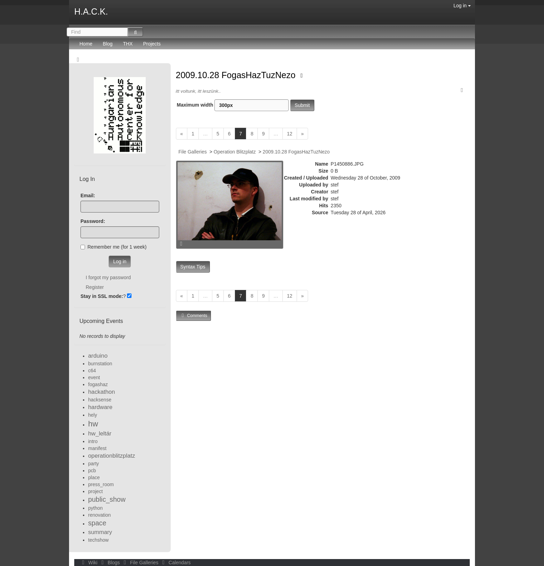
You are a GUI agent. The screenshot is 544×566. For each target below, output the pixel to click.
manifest (97, 448)
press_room (101, 484)
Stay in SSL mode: (101, 296)
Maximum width (233, 105)
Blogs (110, 562)
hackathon (101, 392)
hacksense (99, 399)
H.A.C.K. (91, 11)
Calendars (175, 562)
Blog (107, 44)
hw (93, 423)
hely (92, 415)
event (94, 377)
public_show (107, 499)
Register (95, 287)
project (95, 491)
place (94, 477)
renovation (99, 515)
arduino (98, 355)
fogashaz (98, 384)
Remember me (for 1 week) (113, 247)
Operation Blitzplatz (235, 152)
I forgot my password (108, 277)
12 (289, 133)
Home (85, 44)
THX (128, 44)
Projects (152, 44)
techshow (98, 540)
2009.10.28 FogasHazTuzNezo (237, 75)
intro (92, 441)
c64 (92, 370)
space (97, 523)
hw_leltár (99, 433)
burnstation (100, 363)
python (95, 508)
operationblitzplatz (111, 455)
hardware (100, 407)
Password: (92, 221)
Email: (87, 195)
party (93, 463)
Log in (462, 5)
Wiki (89, 562)
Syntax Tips (192, 266)
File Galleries (192, 152)
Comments (193, 315)
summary (100, 532)
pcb (92, 470)
